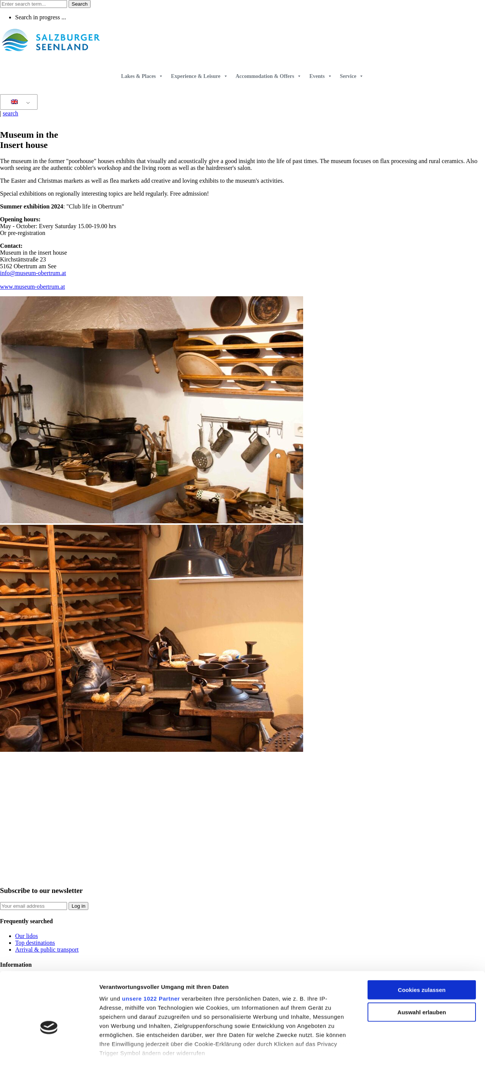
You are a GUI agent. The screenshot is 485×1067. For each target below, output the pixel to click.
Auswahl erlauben (421, 972)
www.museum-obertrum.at (32, 286)
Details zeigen (403, 1052)
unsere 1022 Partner (151, 959)
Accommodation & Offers (269, 76)
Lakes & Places (142, 76)
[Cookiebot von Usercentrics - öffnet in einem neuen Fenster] (49, 1052)
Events (320, 76)
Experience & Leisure (199, 76)
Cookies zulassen (422, 950)
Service (352, 76)
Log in (78, 906)
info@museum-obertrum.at (33, 273)
